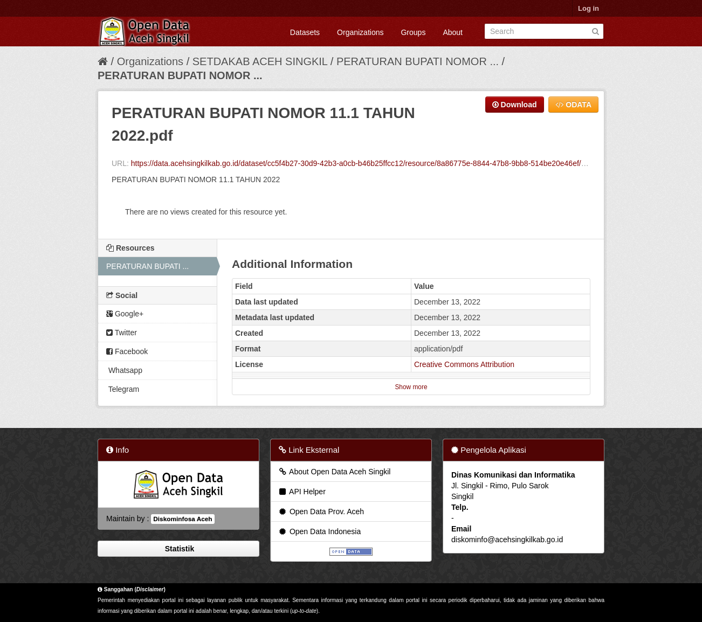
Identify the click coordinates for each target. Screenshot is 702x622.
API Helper (302, 491)
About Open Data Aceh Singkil (334, 471)
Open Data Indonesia (319, 531)
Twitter (121, 332)
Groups (413, 32)
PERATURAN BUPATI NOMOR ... (417, 61)
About (453, 32)
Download (514, 104)
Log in (588, 8)
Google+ (124, 313)
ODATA (573, 104)
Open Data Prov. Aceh (321, 511)
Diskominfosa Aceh (182, 519)
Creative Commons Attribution (464, 364)
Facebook (127, 351)
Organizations (360, 32)
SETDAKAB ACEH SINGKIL (261, 61)
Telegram (122, 389)
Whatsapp (124, 370)
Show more (411, 387)
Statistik (178, 548)
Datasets (305, 32)
